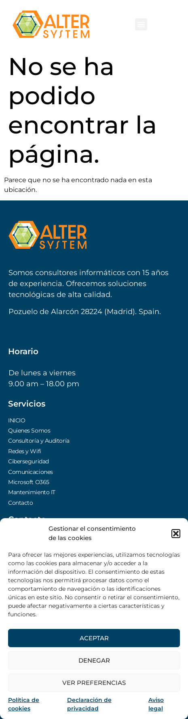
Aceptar (94, 638)
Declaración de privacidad (89, 704)
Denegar (94, 660)
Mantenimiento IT (31, 492)
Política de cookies (23, 704)
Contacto (20, 502)
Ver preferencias (94, 683)
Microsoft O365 (28, 482)
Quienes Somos (29, 430)
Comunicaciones (30, 472)
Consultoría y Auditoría (39, 440)
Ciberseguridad (28, 461)
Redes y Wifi (24, 451)
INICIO (16, 420)
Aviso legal (156, 704)
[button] (176, 534)
